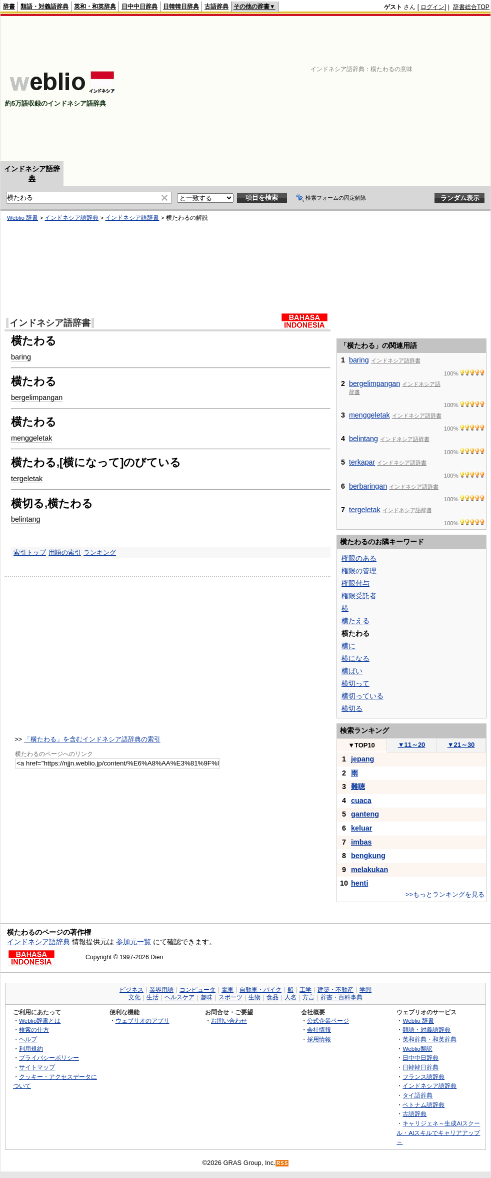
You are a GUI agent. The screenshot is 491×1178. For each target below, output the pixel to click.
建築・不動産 (336, 990)
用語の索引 (64, 552)
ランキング (100, 552)
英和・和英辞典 (95, 7)
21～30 (461, 744)
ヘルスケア (179, 997)
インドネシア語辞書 (132, 218)
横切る (352, 708)
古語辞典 (216, 7)
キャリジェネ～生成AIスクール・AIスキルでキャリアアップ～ (438, 1132)
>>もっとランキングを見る (445, 894)
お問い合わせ (229, 1020)
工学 (306, 990)
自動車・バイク (261, 990)
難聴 (358, 786)
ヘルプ (28, 1039)
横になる (356, 658)
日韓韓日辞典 (181, 7)
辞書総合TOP (471, 7)
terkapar (362, 462)
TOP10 (361, 745)
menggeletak (31, 438)
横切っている (363, 696)
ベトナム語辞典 (423, 1104)
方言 (308, 997)
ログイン (432, 7)
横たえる (356, 621)
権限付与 (356, 583)
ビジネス (132, 990)
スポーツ (230, 997)
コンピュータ (198, 990)
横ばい (352, 671)
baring (21, 357)
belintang (25, 519)
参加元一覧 (133, 942)
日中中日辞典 (140, 7)
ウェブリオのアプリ (143, 1020)
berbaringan (368, 486)
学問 (366, 990)
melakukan (369, 870)
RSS (282, 1163)
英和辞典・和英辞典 (429, 1039)
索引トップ (30, 552)
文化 (134, 997)
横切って (356, 683)
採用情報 (319, 1039)
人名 (290, 997)
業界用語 (162, 990)
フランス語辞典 (423, 1076)
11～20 (412, 744)
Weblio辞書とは (39, 1020)
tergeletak (26, 479)
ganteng (365, 814)
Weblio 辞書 (22, 218)
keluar (361, 828)
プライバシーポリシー (49, 1057)
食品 (272, 997)
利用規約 (31, 1048)
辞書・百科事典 (341, 997)
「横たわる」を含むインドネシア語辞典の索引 (92, 739)
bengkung (368, 856)
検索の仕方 (34, 1029)
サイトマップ (37, 1067)
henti (359, 883)
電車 (228, 990)
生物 (254, 997)
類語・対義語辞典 (44, 7)
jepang (362, 759)
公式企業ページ (328, 1020)
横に (349, 646)
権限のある (359, 558)
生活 (152, 997)
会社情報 (319, 1029)
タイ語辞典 (417, 1095)
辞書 (9, 7)
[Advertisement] (399, 89)
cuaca (361, 801)
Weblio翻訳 (417, 1048)
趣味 (206, 997)
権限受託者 (359, 596)
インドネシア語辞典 (71, 218)
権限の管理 (359, 571)
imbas (361, 842)
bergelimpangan (36, 398)
